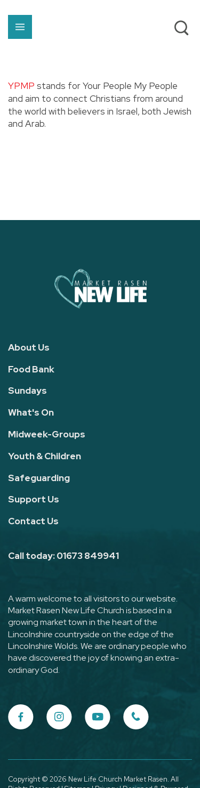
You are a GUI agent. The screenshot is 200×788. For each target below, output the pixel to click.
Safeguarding (39, 478)
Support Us (33, 499)
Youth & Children (44, 456)
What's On (31, 412)
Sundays (27, 390)
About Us (29, 347)
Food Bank (31, 369)
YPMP (21, 86)
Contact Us (33, 521)
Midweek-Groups (46, 434)
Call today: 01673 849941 (63, 556)
